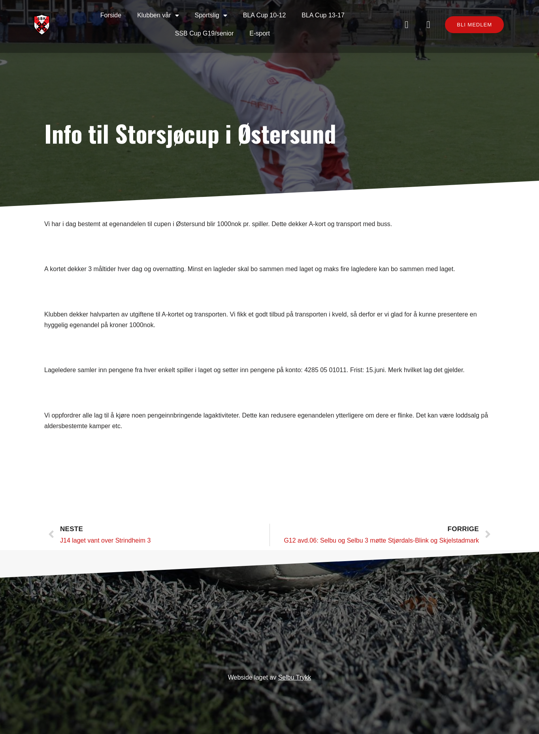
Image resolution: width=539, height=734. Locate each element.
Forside (110, 15)
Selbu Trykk (294, 677)
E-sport (259, 33)
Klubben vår (158, 15)
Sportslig (211, 15)
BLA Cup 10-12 (264, 15)
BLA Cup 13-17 (323, 15)
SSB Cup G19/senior (204, 33)
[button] (474, 24)
